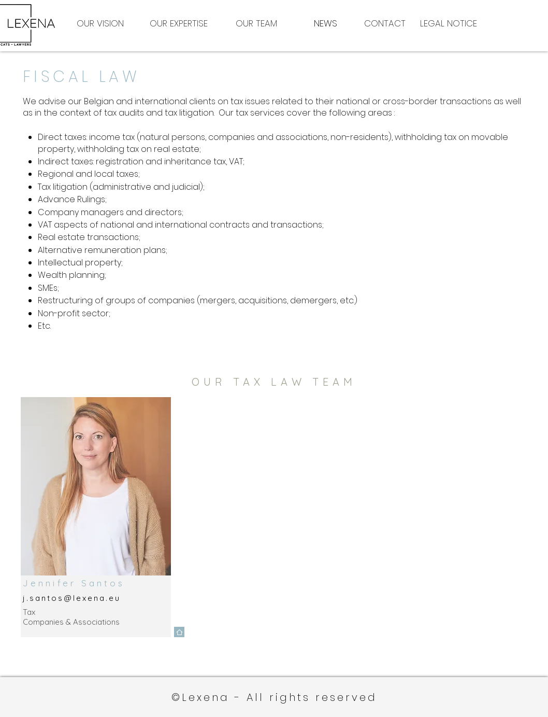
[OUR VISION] (100, 23)
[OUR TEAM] (256, 23)
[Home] (179, 632)
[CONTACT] (385, 23)
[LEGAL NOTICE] (459, 23)
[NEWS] (325, 23)
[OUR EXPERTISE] (178, 23)
